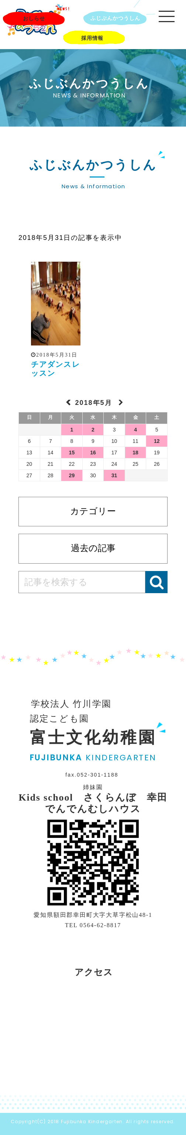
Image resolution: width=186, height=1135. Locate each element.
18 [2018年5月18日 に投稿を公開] (135, 452)
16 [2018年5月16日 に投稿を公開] (93, 452)
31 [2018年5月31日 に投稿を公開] (114, 475)
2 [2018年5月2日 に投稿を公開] (93, 430)
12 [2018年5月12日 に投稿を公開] (157, 441)
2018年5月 (94, 402)
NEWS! (63, 9)
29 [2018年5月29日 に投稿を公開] (72, 475)
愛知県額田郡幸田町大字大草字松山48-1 (93, 915)
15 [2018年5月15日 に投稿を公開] (72, 452)
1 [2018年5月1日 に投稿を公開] (71, 430)
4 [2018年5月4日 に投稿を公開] (135, 430)
